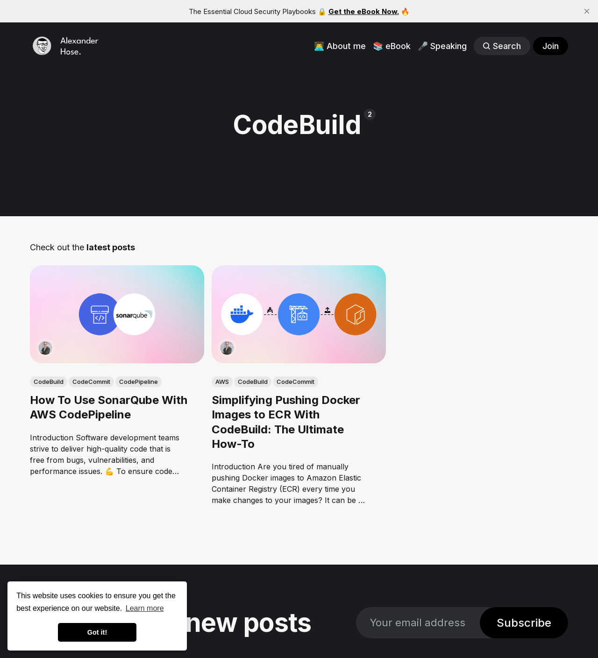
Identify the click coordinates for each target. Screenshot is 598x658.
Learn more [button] (145, 608)
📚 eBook (392, 46)
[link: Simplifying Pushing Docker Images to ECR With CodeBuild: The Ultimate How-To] (299, 360)
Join (550, 46)
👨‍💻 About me (340, 46)
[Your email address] (418, 622)
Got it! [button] (97, 632)
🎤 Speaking (442, 46)
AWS (222, 381)
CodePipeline (138, 381)
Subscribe (524, 623)
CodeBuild (49, 381)
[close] (586, 11)
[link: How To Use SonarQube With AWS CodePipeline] (117, 360)
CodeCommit (91, 381)
